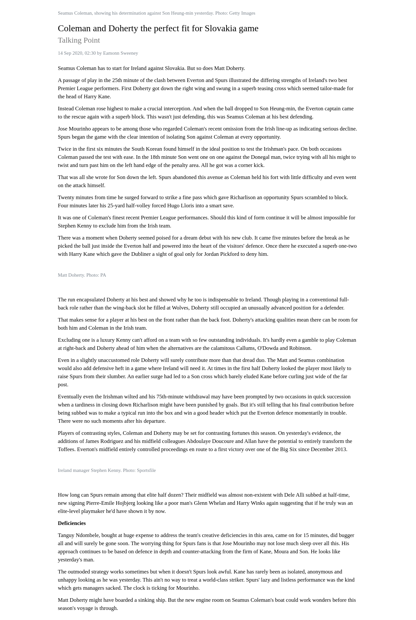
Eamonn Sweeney (120, 53)
